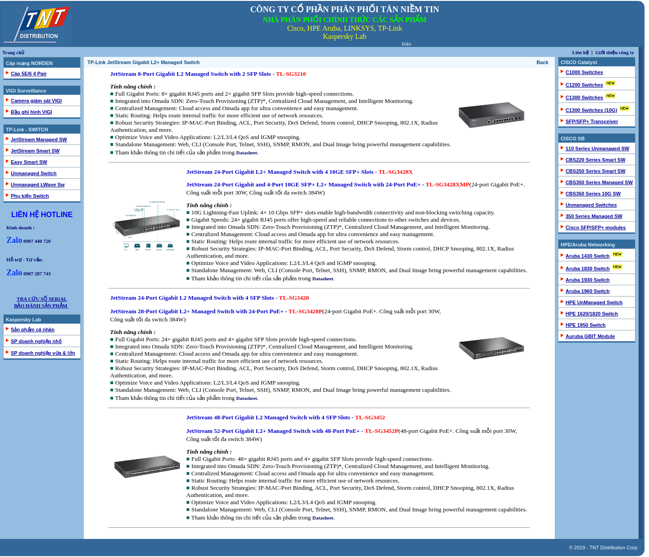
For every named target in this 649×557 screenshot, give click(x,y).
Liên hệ (580, 52)
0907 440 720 (28, 241)
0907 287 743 (28, 273)
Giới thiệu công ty (614, 52)
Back (542, 62)
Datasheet (246, 152)
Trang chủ (13, 52)
